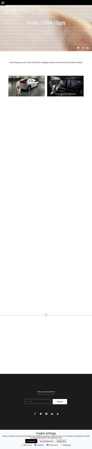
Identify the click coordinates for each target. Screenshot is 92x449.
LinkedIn (88, 48)
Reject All (61, 441)
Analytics (39, 445)
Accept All (31, 441)
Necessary (27, 445)
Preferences (52, 445)
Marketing (66, 445)
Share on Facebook (83, 48)
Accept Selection (46, 441)
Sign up (60, 401)
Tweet (78, 48)
